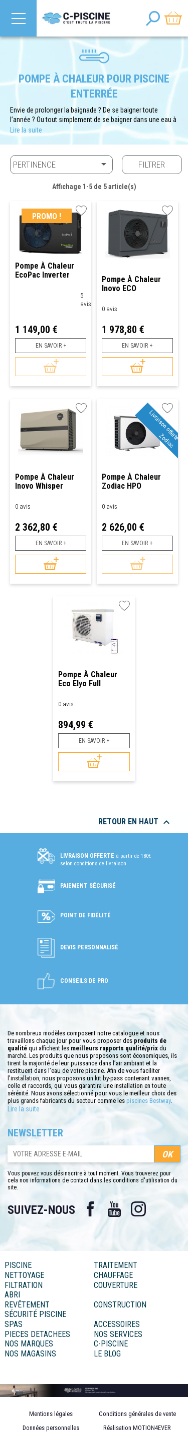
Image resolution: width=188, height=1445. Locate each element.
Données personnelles (51, 1427)
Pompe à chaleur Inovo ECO (131, 284)
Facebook (90, 1209)
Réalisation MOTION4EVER (137, 1427)
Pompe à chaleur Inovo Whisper (44, 481)
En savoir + (51, 345)
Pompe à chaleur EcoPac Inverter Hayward (44, 270)
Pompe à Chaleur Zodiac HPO (131, 481)
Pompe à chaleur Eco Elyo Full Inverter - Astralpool (93, 679)
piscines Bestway (148, 1100)
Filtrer (151, 165)
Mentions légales (51, 1413)
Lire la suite (26, 130)
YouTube (114, 1209)
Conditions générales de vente (137, 1413)
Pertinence (61, 164)
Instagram (138, 1209)
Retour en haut (135, 822)
